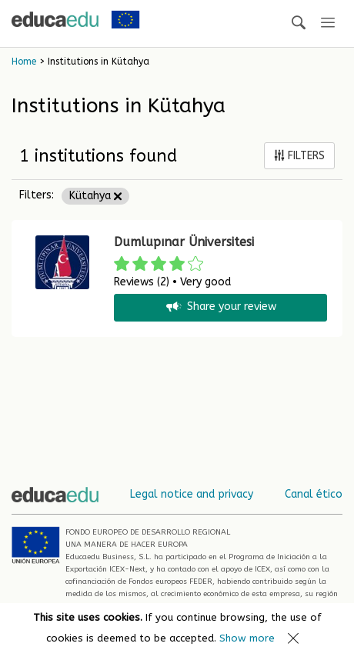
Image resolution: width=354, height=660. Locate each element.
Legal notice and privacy (191, 494)
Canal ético (313, 494)
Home (24, 61)
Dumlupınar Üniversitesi (184, 242)
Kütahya (95, 195)
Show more (247, 638)
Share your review (220, 307)
